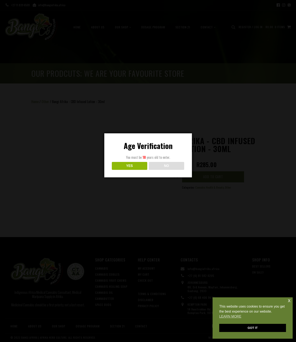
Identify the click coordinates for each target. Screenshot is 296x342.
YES (129, 166)
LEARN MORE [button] (230, 316)
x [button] (289, 300)
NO (166, 166)
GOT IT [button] (253, 327)
